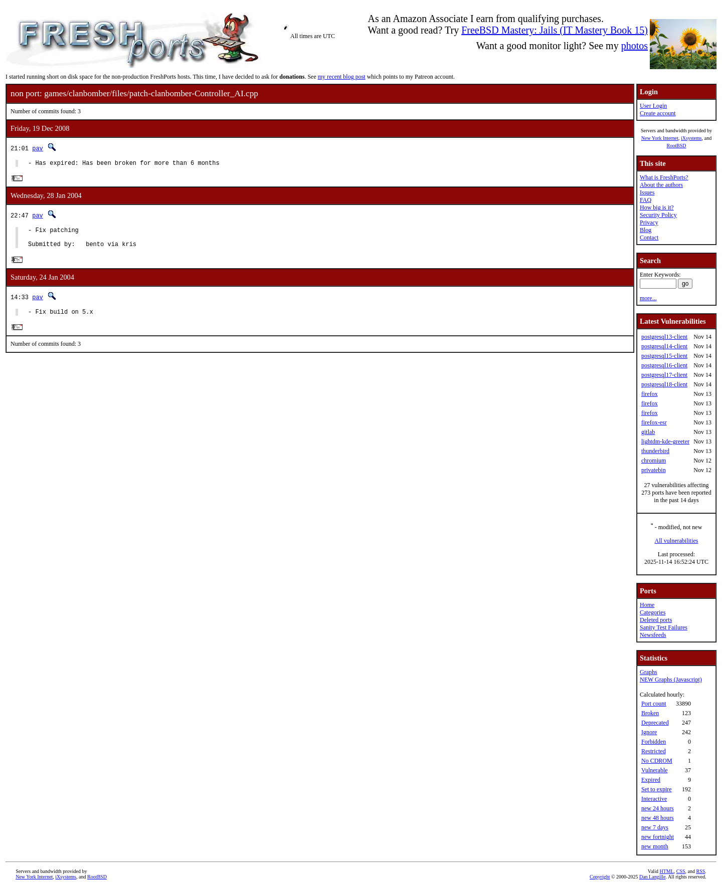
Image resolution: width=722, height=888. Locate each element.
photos (634, 45)
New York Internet (659, 138)
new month (654, 846)
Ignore (649, 732)
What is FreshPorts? (664, 177)
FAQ (645, 199)
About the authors (661, 184)
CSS (680, 871)
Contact (649, 237)
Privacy (649, 222)
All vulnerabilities (676, 540)
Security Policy (658, 214)
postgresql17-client (664, 374)
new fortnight (657, 836)
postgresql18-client (664, 384)
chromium (653, 460)
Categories (652, 612)
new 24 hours (657, 808)
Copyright (600, 876)
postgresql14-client (664, 346)
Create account (658, 113)
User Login (653, 105)
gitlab (648, 431)
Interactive (654, 798)
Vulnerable (654, 770)
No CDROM (656, 760)
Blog (645, 230)
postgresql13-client (664, 336)
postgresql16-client (664, 365)
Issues (647, 192)
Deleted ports (656, 619)
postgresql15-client (664, 355)
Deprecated (655, 722)
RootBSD (676, 145)
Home (647, 604)
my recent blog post (342, 76)
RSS (700, 871)
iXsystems (691, 138)
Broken (650, 713)
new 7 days (654, 827)
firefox (649, 393)
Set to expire (656, 789)
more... (648, 298)
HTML (666, 871)
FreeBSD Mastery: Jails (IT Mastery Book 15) (554, 30)
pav (37, 148)
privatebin (653, 470)
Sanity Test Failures (663, 627)
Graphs (648, 672)
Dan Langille (652, 876)
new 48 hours (657, 817)
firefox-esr (654, 422)
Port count (653, 703)
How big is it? (657, 207)
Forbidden (653, 741)
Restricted (653, 751)
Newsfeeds (653, 634)
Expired (650, 779)
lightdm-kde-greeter (665, 441)
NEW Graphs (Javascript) (671, 679)
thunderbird (655, 451)
